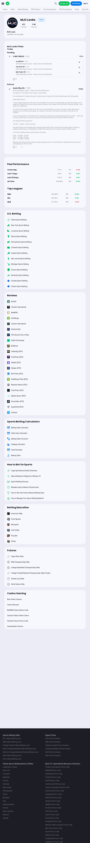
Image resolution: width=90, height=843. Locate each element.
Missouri (6, 815)
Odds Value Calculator (17, 433)
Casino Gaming (16, 593)
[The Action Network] (7, 3)
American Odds (14, 513)
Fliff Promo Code (51, 811)
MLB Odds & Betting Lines (12, 755)
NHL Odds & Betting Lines (12, 759)
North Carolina (8, 811)
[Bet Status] (9, 56)
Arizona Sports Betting (17, 269)
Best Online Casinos (14, 599)
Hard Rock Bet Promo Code (55, 784)
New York (6, 770)
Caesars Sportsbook (16, 323)
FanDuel (12, 412)
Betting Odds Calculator (17, 427)
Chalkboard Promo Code (54, 838)
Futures (11, 550)
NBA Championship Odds (18, 562)
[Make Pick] (14, 79)
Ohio (4, 801)
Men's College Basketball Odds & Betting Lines (19, 749)
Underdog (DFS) (15, 351)
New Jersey (7, 787)
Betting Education (18, 507)
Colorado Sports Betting (18, 247)
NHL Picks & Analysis (53, 755)
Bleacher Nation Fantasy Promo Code (58, 825)
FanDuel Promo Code (53, 777)
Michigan (6, 798)
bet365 (11, 301)
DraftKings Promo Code (53, 774)
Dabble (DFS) (14, 362)
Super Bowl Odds (15, 556)
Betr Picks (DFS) (15, 373)
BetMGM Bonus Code (53, 770)
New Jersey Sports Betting (18, 258)
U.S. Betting (14, 213)
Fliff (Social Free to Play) (18, 334)
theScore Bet (14, 329)
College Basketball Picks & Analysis (58, 749)
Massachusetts (8, 804)
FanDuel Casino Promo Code (17, 621)
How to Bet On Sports (19, 464)
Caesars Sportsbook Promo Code (57, 787)
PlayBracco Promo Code (54, 842)
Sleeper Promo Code (52, 801)
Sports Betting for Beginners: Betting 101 (24, 476)
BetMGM (12, 312)
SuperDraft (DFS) (15, 407)
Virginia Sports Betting (17, 253)
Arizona (5, 781)
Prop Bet (12, 535)
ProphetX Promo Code (53, 821)
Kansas (5, 808)
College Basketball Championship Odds (23, 567)
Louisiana (6, 774)
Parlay (11, 541)
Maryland (6, 777)
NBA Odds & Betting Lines (12, 742)
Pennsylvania (7, 791)
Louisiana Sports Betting (18, 230)
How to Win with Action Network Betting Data (25, 492)
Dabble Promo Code (52, 804)
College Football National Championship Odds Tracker (28, 573)
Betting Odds (14, 455)
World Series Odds (15, 584)
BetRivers (12, 346)
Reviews (12, 295)
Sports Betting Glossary (17, 481)
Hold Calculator (14, 450)
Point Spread (14, 519)
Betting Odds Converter (17, 438)
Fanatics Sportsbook (16, 307)
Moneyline (13, 524)
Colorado (6, 784)
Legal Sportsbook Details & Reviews (22, 470)
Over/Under (13, 530)
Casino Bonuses (13, 605)
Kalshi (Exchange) (15, 340)
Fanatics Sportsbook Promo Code (57, 767)
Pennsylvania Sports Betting (19, 242)
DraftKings (13, 318)
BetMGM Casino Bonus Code (17, 610)
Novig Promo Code (52, 818)
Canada (5, 818)
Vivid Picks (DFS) (15, 390)
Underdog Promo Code (53, 794)
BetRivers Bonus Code (53, 798)
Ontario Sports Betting (17, 286)
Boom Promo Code (52, 832)
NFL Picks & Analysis (52, 738)
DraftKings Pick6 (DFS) (17, 379)
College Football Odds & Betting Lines (16, 745)
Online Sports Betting (17, 219)
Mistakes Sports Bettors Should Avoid (23, 487)
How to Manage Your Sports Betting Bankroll (25, 498)
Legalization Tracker (10, 767)
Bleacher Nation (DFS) (17, 384)
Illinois (5, 794)
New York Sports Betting (18, 225)
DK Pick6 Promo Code (53, 808)
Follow (41, 20)
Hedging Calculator (16, 444)
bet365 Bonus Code (52, 781)
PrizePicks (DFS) (15, 357)
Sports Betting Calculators (23, 421)
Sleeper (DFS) (14, 368)
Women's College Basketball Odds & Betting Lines (20, 752)
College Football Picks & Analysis (57, 745)
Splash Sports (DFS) (16, 395)
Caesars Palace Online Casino (18, 615)
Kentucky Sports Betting (18, 275)
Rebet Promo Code (52, 835)
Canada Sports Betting (17, 280)
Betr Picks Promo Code (53, 828)
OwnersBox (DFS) (15, 401)
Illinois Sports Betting (17, 236)
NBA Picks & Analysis (53, 742)
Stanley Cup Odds (15, 578)
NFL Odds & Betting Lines (12, 738)
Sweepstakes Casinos (15, 626)
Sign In (85, 3)
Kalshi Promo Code (52, 815)
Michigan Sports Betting (18, 264)
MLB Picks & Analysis (53, 752)
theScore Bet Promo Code (54, 791)
